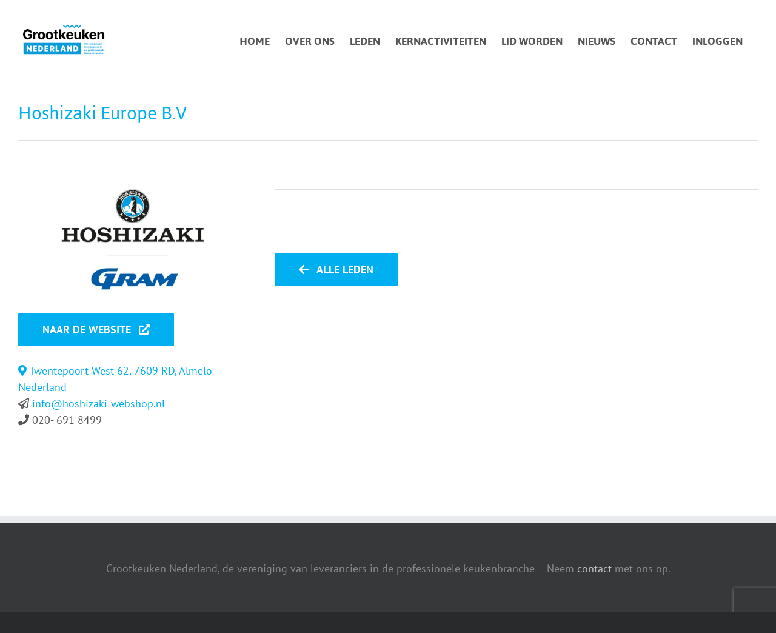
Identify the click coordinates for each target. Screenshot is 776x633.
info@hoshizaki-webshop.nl (98, 403)
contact (594, 568)
